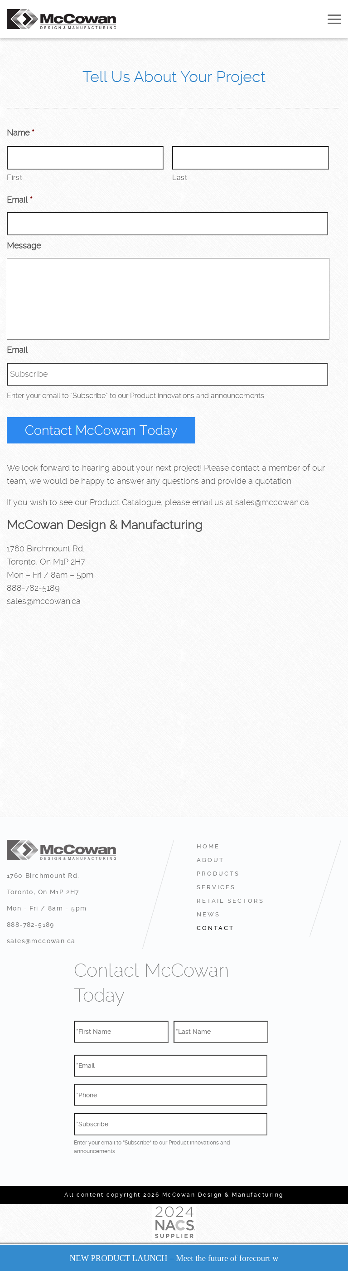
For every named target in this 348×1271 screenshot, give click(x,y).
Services (216, 887)
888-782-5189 (33, 588)
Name (20, 132)
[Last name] (250, 157)
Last (180, 177)
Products (218, 873)
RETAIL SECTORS (230, 900)
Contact (215, 928)
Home (208, 846)
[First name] (85, 157)
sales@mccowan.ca (272, 502)
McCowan (61, 19)
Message (24, 245)
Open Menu (334, 19)
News (208, 914)
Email (20, 200)
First (14, 177)
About (210, 860)
